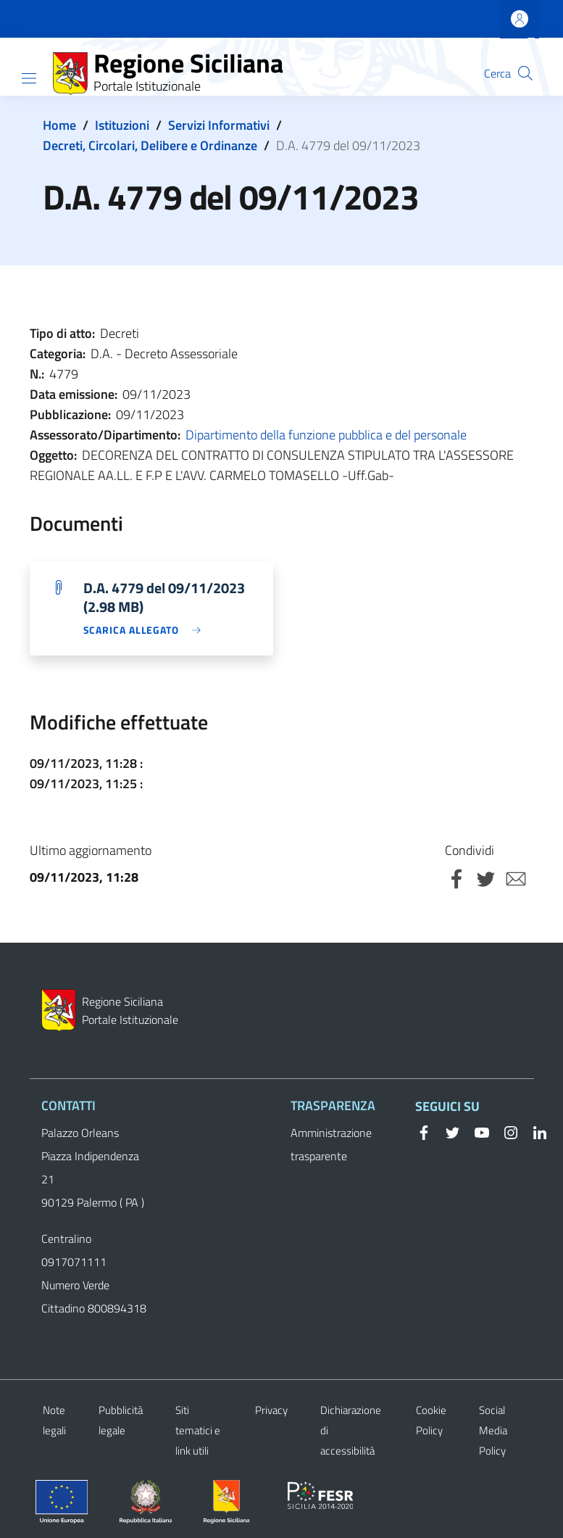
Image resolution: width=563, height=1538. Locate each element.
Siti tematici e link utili (197, 1430)
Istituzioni (122, 125)
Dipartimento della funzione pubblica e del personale (326, 435)
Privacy (271, 1410)
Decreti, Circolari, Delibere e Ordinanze (150, 145)
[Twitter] (447, 1131)
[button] (525, 73)
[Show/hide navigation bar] (29, 78)
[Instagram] (505, 1131)
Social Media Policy (493, 1430)
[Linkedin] (534, 1131)
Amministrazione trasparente (331, 1144)
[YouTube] (476, 1131)
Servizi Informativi (219, 125)
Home (59, 125)
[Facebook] (424, 1131)
